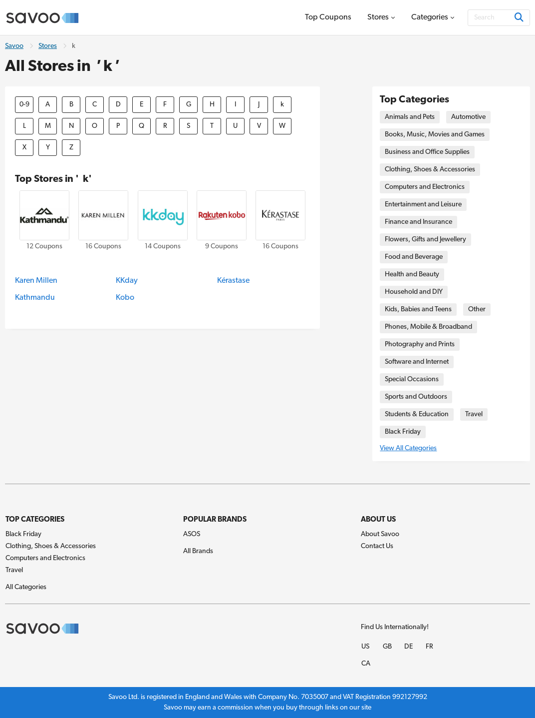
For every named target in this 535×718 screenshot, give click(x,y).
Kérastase (233, 281)
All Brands (198, 551)
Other (477, 309)
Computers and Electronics (425, 187)
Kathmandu (35, 298)
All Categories (25, 587)
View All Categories (408, 448)
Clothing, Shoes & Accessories (430, 169)
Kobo (125, 298)
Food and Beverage (414, 257)
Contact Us (377, 546)
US (365, 647)
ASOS (191, 534)
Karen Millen (36, 281)
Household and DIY (414, 292)
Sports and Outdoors (416, 397)
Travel (474, 414)
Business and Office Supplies (427, 152)
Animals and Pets (410, 117)
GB (387, 647)
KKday (127, 281)
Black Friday (403, 432)
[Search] (499, 17)
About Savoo (380, 534)
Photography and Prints (420, 344)
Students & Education (417, 414)
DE (408, 647)
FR (429, 647)
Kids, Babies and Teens (418, 309)
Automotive (468, 117)
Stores (47, 46)
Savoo (14, 46)
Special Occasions (412, 379)
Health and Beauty (412, 274)
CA (365, 664)
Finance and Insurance (418, 222)
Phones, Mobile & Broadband (428, 327)
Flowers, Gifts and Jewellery (425, 239)
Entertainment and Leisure (423, 204)
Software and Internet (417, 362)
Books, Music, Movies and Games (435, 134)
